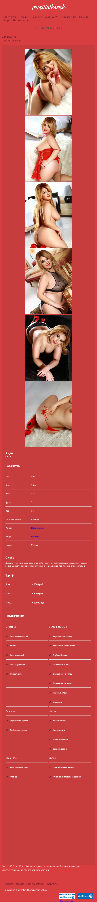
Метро (6, 20)
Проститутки (10, 17)
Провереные (69, 17)
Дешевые (37, 17)
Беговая (35, 536)
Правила (8, 883)
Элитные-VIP (52, 17)
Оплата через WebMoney (30, 883)
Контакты (52, 883)
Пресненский (37, 527)
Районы (83, 17)
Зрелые (24, 17)
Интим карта (20, 20)
